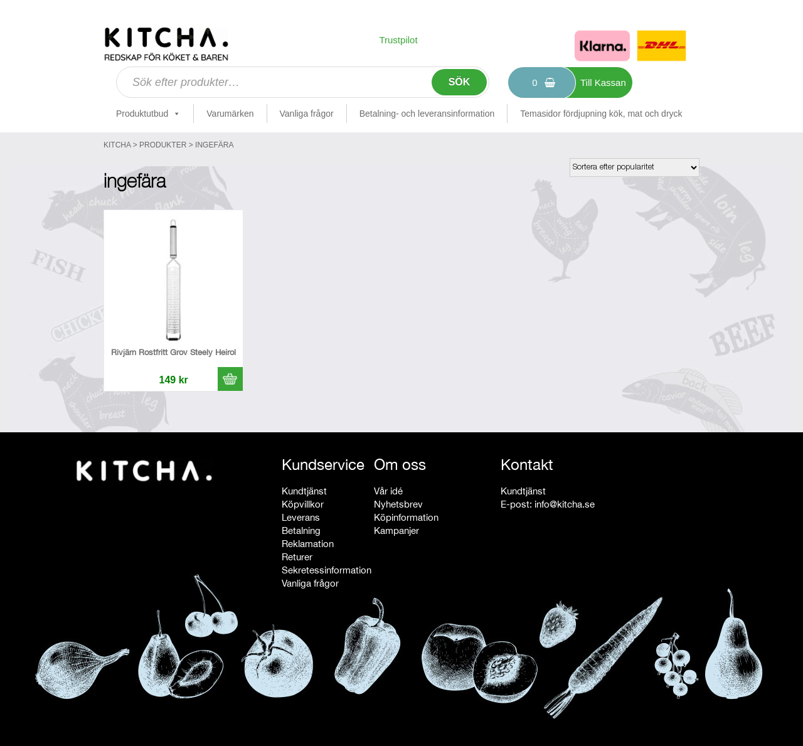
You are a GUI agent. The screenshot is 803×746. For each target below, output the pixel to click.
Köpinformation (406, 517)
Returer (297, 557)
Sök (460, 82)
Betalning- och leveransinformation (427, 114)
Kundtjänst (304, 491)
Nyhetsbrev (398, 504)
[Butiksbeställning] (634, 167)
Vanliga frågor (307, 114)
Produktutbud (148, 113)
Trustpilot (398, 40)
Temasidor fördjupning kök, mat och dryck (601, 114)
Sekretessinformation (326, 570)
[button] (230, 379)
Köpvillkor (303, 504)
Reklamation (308, 543)
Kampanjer (396, 530)
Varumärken (229, 114)
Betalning (301, 530)
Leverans (301, 517)
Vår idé (388, 491)
